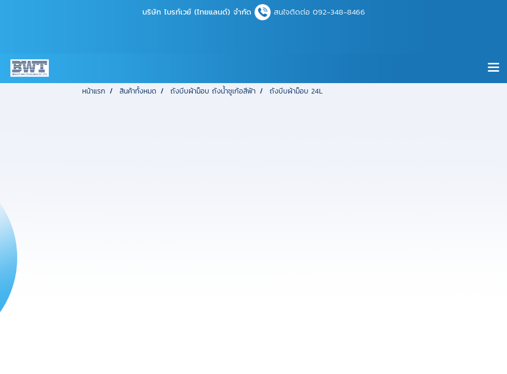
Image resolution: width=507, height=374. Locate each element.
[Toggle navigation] (493, 68)
